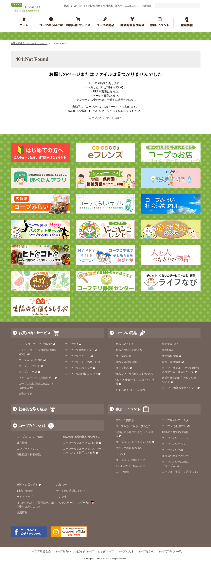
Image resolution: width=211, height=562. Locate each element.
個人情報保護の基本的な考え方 (81, 436)
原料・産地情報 (173, 362)
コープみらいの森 (172, 450)
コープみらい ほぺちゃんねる (134, 442)
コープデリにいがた (169, 551)
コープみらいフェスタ (175, 420)
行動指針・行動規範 (29, 454)
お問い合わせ (93, 5)
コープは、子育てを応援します (180, 471)
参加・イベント (127, 409)
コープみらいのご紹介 (30, 436)
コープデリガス (30, 371)
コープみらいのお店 (32, 360)
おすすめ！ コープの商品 (130, 389)
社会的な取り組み (33, 409)
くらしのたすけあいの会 (130, 465)
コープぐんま (125, 551)
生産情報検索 (171, 356)
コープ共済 (73, 344)
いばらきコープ (84, 551)
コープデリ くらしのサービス (82, 362)
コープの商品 (126, 333)
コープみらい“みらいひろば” (132, 426)
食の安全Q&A (170, 344)
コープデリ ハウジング (80, 368)
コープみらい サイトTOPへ (105, 117)
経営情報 (22, 442)
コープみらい (62, 551)
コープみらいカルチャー (176, 444)
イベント (120, 454)
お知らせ (61, 484)
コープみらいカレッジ (175, 438)
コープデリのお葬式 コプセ (83, 373)
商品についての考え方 (128, 350)
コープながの (145, 551)
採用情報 (146, 5)
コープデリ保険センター (81, 350)
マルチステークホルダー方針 (75, 502)
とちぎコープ (105, 551)
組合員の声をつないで (175, 456)
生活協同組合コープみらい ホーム (29, 43)
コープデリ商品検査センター (181, 387)
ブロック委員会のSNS (128, 448)
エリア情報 (122, 471)
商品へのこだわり (126, 344)
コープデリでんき (31, 366)
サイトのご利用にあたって (72, 490)
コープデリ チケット (79, 356)
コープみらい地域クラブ (130, 460)
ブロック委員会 (124, 420)
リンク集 (61, 496)
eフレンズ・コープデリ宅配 (37, 344)
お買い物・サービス (35, 333)
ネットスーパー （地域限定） (38, 377)
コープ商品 (123, 368)
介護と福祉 (25, 393)
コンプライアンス (27, 448)
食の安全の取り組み (127, 362)
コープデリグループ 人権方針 (82, 442)
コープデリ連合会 (40, 551)
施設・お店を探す (73, 5)
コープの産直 (123, 356)
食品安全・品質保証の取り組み (135, 373)
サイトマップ (25, 496)
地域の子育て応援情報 (175, 432)
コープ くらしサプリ (176, 426)
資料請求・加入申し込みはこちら (121, 5)
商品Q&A (167, 350)
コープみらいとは (32, 426)
